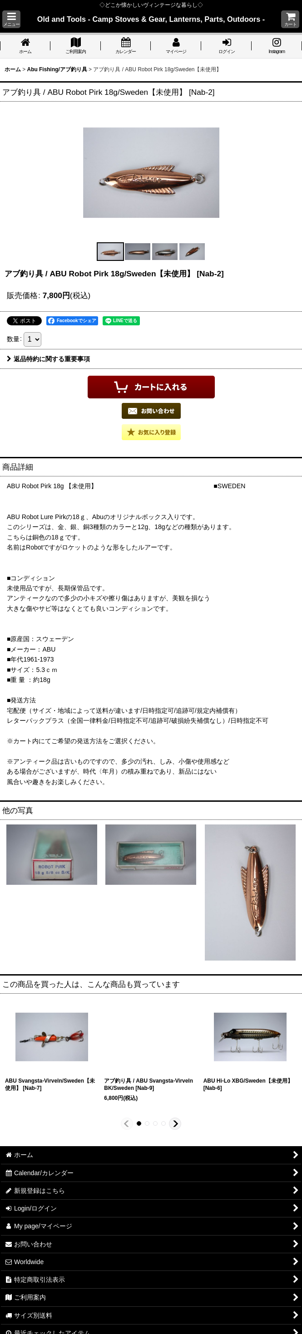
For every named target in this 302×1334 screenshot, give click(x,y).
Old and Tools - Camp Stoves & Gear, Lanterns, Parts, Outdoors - (151, 19)
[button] (11, 19)
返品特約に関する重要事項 (48, 359)
